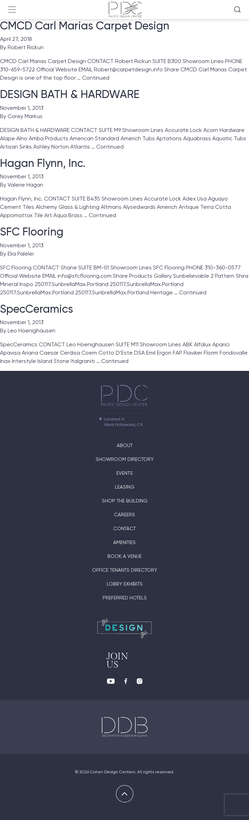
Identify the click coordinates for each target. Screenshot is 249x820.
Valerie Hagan (25, 184)
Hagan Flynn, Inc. (43, 163)
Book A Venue (124, 556)
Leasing (124, 487)
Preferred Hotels (125, 597)
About (125, 445)
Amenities (124, 542)
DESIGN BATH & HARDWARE (70, 94)
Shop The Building (125, 500)
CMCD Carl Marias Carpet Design (84, 25)
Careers (124, 514)
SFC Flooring (31, 231)
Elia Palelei (21, 253)
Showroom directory (125, 459)
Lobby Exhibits (125, 584)
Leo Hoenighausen (31, 330)
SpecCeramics (36, 308)
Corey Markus (25, 116)
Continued (95, 77)
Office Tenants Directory (124, 570)
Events (124, 473)
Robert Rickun (26, 47)
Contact (124, 528)
